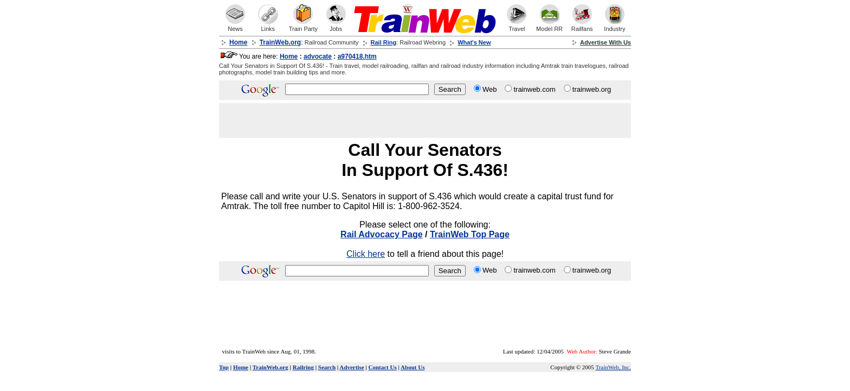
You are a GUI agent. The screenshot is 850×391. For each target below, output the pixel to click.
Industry (614, 26)
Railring (303, 367)
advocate (318, 56)
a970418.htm (357, 56)
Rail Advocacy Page (381, 234)
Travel (516, 26)
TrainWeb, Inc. (613, 367)
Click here (365, 253)
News (235, 26)
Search (327, 367)
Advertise (351, 367)
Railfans (582, 26)
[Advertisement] (494, 120)
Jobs (336, 26)
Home (289, 56)
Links (267, 26)
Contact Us (383, 367)
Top (224, 367)
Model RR (549, 26)
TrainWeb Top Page (470, 234)
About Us (412, 367)
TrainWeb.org (270, 367)
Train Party (303, 26)
